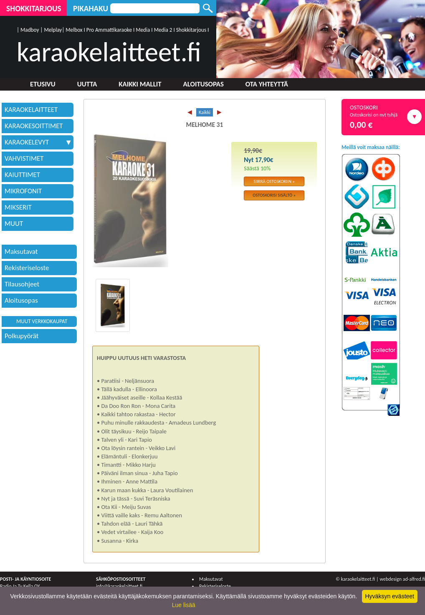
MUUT (14, 223)
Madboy (29, 29)
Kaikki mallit (140, 84)
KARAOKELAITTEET (31, 109)
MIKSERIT (18, 207)
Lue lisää (183, 605)
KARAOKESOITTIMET (34, 125)
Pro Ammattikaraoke (109, 29)
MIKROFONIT (23, 191)
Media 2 (163, 29)
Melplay (53, 29)
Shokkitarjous (33, 8)
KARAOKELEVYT (38, 142)
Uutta (87, 84)
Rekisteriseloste (27, 267)
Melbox (74, 29)
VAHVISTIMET (24, 158)
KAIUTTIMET (22, 174)
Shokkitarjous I (192, 29)
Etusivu (43, 84)
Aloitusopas (203, 84)
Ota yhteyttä (266, 84)
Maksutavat (21, 251)
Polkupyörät (21, 336)
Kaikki (204, 112)
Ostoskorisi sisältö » (274, 195)
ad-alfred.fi (414, 579)
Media (143, 29)
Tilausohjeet (22, 284)
